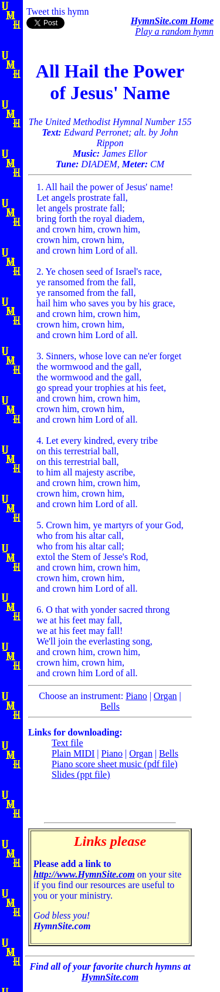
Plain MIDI (73, 753)
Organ (165, 696)
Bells (110, 706)
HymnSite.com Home (172, 21)
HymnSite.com (110, 977)
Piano (136, 696)
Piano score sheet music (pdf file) (115, 764)
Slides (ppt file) (81, 775)
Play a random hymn (174, 31)
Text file (67, 743)
